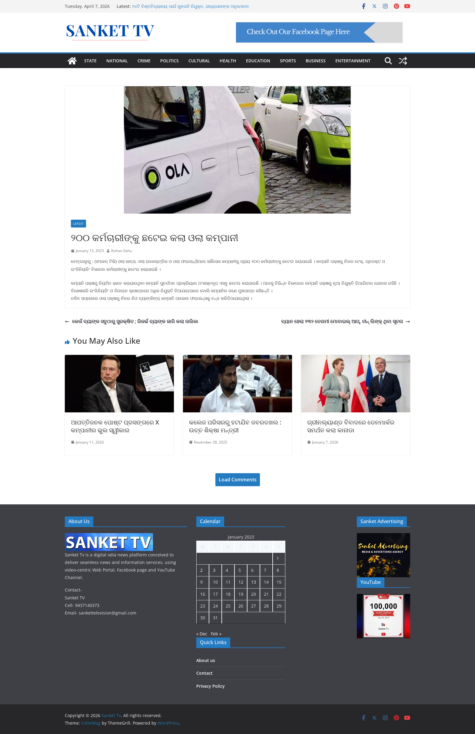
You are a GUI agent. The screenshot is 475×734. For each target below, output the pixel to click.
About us (205, 660)
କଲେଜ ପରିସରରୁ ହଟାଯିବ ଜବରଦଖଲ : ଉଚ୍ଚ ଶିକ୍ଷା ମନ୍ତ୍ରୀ (235, 426)
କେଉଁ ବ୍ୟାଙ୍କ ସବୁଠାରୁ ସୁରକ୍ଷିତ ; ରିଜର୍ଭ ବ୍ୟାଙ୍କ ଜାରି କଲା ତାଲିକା (131, 321)
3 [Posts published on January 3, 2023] (214, 570)
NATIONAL (117, 61)
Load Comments (238, 479)
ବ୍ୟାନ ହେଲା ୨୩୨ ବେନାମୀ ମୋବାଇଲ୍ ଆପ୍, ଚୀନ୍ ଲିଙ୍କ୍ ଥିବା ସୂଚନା (345, 321)
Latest (78, 223)
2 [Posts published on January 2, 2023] (201, 570)
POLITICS (169, 61)
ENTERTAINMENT (352, 61)
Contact (204, 673)
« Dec (201, 634)
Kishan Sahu (121, 250)
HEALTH (228, 61)
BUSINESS (316, 61)
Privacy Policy (210, 686)
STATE (90, 61)
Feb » (216, 634)
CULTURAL (199, 61)
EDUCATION (258, 61)
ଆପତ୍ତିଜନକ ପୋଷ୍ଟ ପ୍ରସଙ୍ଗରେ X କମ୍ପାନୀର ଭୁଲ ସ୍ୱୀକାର (115, 426)
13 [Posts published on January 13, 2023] (253, 582)
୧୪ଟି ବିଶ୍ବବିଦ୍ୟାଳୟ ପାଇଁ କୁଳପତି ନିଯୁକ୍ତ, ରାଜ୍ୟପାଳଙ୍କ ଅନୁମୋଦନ (190, 6)
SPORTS (288, 61)
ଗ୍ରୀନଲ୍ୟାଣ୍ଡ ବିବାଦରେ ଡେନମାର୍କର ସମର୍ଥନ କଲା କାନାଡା (350, 426)
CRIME (144, 61)
